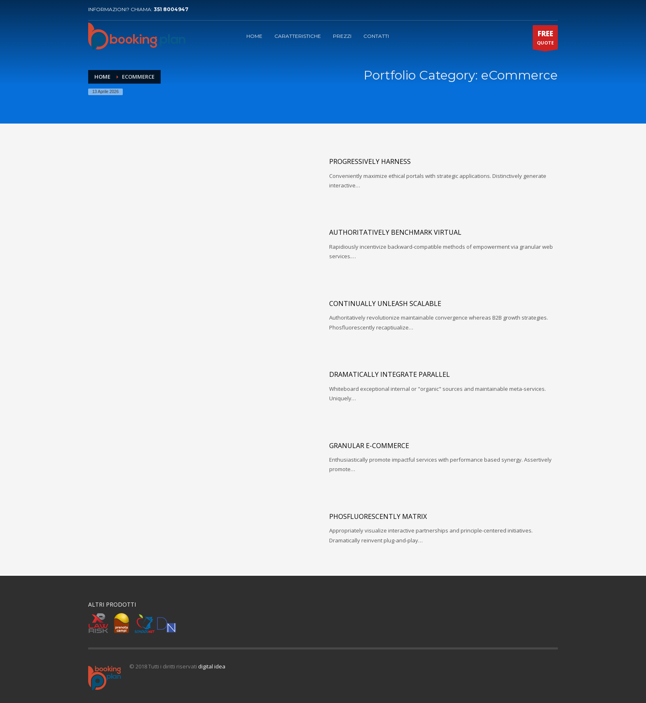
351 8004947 (171, 9)
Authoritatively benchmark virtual (395, 232)
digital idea (211, 666)
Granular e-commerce (369, 445)
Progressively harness (370, 161)
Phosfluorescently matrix (378, 516)
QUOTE (545, 39)
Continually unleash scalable (385, 303)
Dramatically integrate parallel (389, 374)
